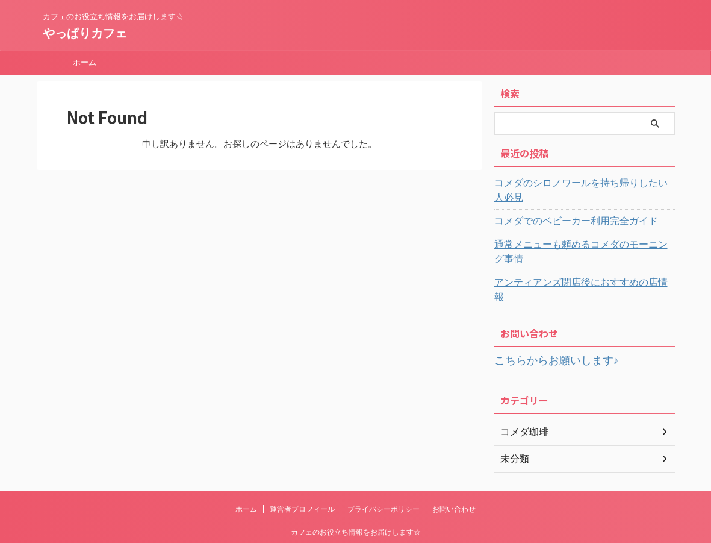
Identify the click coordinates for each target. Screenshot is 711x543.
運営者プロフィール (302, 464)
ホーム (84, 62)
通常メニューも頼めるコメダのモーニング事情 (582, 230)
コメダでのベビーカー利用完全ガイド (566, 207)
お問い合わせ (454, 464)
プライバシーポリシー (383, 464)
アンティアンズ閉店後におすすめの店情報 (574, 254)
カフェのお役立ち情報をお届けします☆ (356, 487)
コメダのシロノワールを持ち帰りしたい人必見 (582, 183)
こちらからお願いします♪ (546, 317)
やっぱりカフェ (85, 33)
